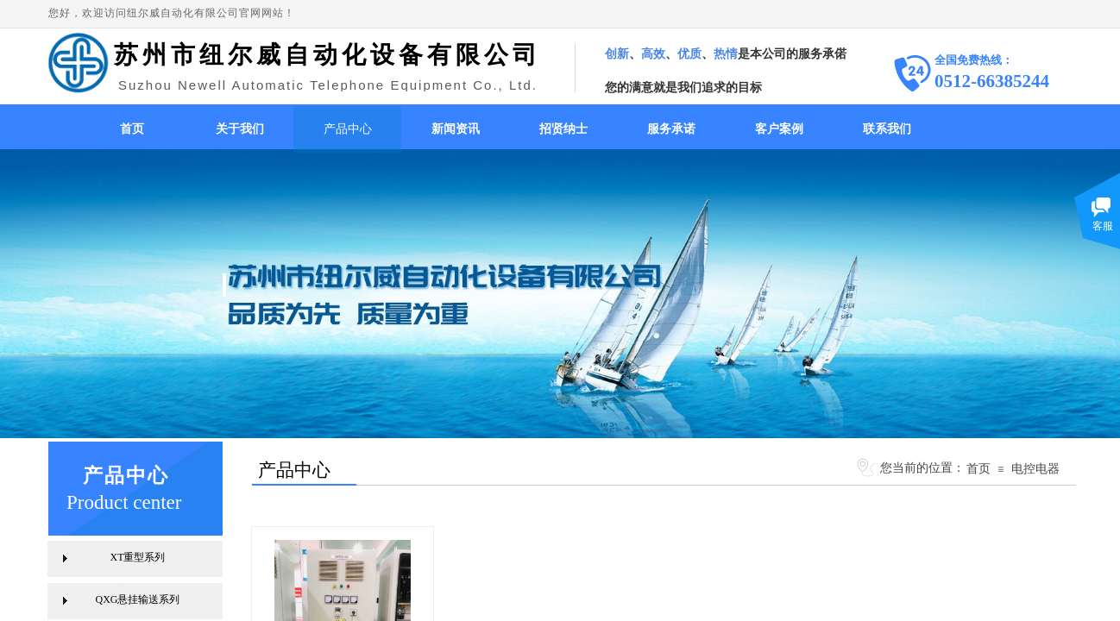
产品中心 (348, 128)
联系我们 (887, 128)
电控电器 (1035, 468)
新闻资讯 (455, 128)
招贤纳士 (563, 128)
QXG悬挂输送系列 (138, 599)
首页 (132, 128)
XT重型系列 (138, 557)
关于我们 (240, 128)
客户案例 (779, 128)
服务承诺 (671, 128)
